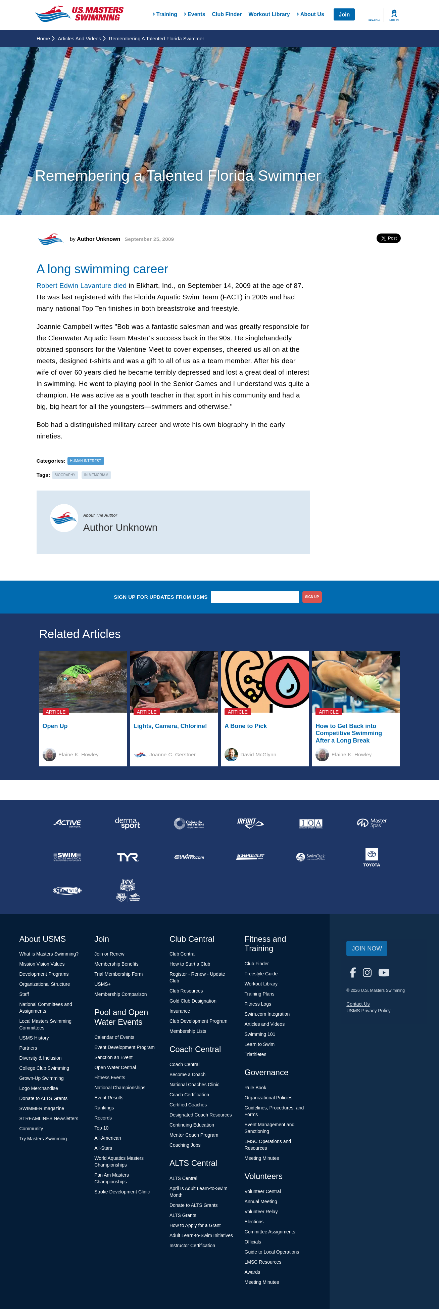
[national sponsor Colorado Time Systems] (189, 823)
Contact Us (358, 1004)
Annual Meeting (261, 1201)
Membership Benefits (116, 964)
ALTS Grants (182, 1215)
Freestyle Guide (261, 973)
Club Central (182, 954)
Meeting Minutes (262, 1158)
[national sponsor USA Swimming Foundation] (128, 891)
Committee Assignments (270, 1231)
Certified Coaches (188, 1104)
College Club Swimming (44, 1068)
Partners (28, 1048)
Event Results (108, 1097)
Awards (252, 1272)
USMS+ (102, 984)
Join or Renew (109, 954)
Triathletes (255, 1054)
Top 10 (101, 1128)
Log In (394, 20)
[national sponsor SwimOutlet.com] (250, 857)
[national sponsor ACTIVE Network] (67, 823)
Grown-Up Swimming (41, 1078)
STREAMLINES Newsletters (49, 1118)
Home (45, 38)
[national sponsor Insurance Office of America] (311, 823)
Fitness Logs (258, 1004)
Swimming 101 (260, 1034)
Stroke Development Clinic (122, 1191)
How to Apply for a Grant (195, 1225)
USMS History (34, 1038)
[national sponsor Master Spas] (372, 823)
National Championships (119, 1087)
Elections (254, 1221)
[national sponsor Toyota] (372, 857)
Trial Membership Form (118, 974)
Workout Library (269, 14)
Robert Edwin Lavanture (74, 285)
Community (31, 1128)
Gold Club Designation (192, 1001)
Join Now (367, 948)
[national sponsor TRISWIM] (67, 891)
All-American (107, 1138)
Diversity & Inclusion (40, 1058)
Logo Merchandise (38, 1088)
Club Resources (186, 991)
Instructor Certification (192, 1245)
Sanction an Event (113, 1057)
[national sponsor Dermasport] (128, 823)
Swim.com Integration (267, 1014)
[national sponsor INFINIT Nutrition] (250, 823)
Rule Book (255, 1087)
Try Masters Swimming (43, 1138)
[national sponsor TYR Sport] (128, 857)
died (120, 285)
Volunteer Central (263, 1191)
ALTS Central (183, 1178)
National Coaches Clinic (194, 1084)
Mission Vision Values (42, 964)
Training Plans (260, 994)
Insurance (179, 1011)
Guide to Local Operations (272, 1252)
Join (344, 14)
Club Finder (227, 14)
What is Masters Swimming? (49, 954)
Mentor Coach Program (193, 1135)
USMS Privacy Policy (368, 1010)
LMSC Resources (263, 1262)
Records (103, 1118)
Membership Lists (187, 1031)
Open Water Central (115, 1067)
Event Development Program (124, 1047)
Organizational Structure (44, 984)
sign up (312, 597)
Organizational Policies (268, 1097)
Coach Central (184, 1064)
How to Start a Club (189, 964)
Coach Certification (189, 1094)
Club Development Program (198, 1021)
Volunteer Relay (261, 1211)
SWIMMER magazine (41, 1108)
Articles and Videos (81, 38)
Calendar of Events (114, 1037)
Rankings (104, 1107)
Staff (24, 994)
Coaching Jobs (185, 1145)
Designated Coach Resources (200, 1114)
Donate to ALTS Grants (43, 1098)
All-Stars (103, 1148)
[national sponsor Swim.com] (189, 857)
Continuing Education (191, 1125)
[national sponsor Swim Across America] (67, 857)
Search (374, 20)
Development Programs (44, 974)
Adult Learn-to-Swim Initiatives (201, 1235)
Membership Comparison (120, 994)
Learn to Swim (260, 1044)
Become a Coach (187, 1074)
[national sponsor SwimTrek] (311, 857)
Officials (253, 1241)
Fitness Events (109, 1077)
